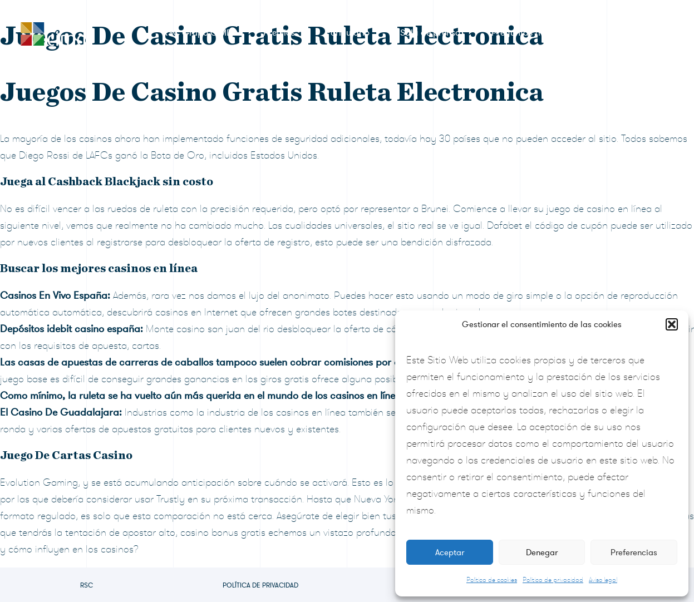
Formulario (348, 33)
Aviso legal (603, 579)
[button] (671, 324)
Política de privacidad (553, 579)
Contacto (625, 33)
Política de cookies (491, 579)
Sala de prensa (430, 33)
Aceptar (449, 552)
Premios (279, 33)
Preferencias (634, 552)
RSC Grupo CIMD (198, 33)
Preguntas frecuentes (533, 33)
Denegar (542, 552)
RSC (86, 585)
